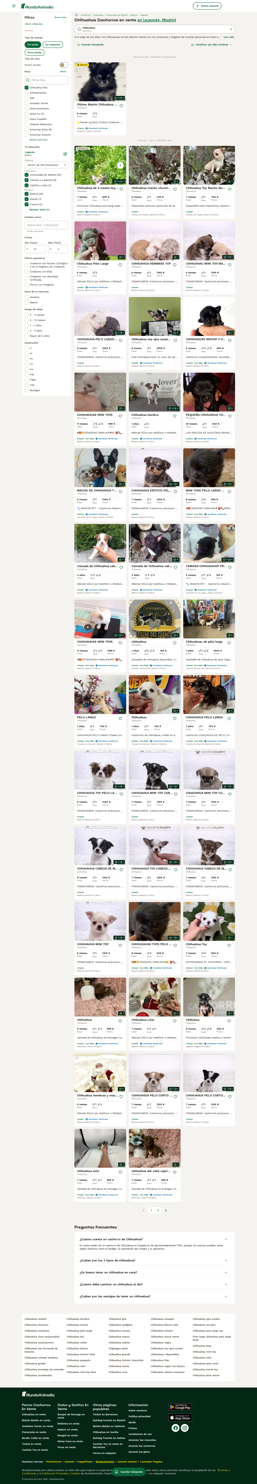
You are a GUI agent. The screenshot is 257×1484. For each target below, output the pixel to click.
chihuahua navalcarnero (39, 1342)
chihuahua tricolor (162, 1330)
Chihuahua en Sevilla (105, 1432)
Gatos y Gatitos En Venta (73, 1407)
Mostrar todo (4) (39, 209)
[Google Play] (180, 1407)
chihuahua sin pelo (204, 1324)
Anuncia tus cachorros (141, 1445)
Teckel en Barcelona (105, 1414)
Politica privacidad (139, 1416)
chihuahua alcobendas (38, 1375)
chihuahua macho (77, 1324)
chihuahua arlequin (162, 1319)
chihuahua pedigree (120, 1324)
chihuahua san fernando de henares (41, 1350)
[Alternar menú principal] (13, 6)
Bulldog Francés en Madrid (109, 1420)
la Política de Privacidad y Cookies (59, 1473)
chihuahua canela (119, 1330)
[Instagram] (185, 1428)
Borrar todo (60, 17)
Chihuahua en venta (34, 1414)
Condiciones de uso (140, 1434)
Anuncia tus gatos (139, 1451)
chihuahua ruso (76, 1366)
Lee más (229, 37)
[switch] (47, 65)
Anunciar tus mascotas (142, 1440)
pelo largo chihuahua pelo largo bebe (212, 1338)
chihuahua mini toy (204, 1351)
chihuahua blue (202, 1345)
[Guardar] (121, 106)
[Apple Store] (180, 1417)
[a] (58, 249)
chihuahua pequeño (78, 1360)
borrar (63, 71)
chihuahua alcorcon (36, 1324)
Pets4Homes (53, 1461)
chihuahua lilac (160, 1360)
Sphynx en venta (68, 1429)
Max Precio (54, 242)
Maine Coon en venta (70, 1441)
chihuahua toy (75, 1336)
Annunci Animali (127, 1461)
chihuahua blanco (77, 1348)
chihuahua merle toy (205, 1369)
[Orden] (211, 44)
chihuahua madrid (35, 1319)
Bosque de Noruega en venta (71, 1416)
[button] (100, 165)
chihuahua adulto (119, 1342)
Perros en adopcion (104, 1453)
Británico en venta (68, 1423)
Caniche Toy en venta (35, 1449)
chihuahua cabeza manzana (168, 1372)
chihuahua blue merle (206, 1375)
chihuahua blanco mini (164, 1324)
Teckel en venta (31, 1443)
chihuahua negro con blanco (168, 1366)
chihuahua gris (117, 1319)
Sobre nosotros (137, 1410)
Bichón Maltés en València (109, 1426)
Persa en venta (67, 1447)
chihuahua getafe (35, 1363)
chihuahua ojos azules (206, 1319)
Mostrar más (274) (38, 140)
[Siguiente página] (166, 1210)
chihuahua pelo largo (79, 1330)
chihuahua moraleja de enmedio (44, 1369)
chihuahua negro (161, 1342)
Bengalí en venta (68, 1435)
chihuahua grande (119, 1354)
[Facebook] (175, 1428)
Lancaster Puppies (151, 1461)
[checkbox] (27, 88)
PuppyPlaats (84, 1461)
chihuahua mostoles (37, 1330)
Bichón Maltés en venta (36, 1420)
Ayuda (132, 1422)
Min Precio (31, 242)
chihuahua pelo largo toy (208, 1330)
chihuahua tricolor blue (81, 1354)
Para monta (35, 52)
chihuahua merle (119, 1366)
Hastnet (69, 1461)
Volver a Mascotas (34, 24)
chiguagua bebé (118, 1348)
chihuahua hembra (78, 1319)
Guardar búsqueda (90, 44)
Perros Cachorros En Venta (36, 1407)
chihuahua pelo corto (205, 1363)
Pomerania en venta (34, 1432)
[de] (35, 249)
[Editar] (65, 154)
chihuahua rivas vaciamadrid (42, 1336)
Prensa (132, 1428)
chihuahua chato (77, 1342)
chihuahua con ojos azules (167, 1348)
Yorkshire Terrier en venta (37, 1426)
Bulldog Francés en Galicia (109, 1438)
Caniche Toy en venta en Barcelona (108, 1445)
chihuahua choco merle (165, 1336)
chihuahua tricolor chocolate (126, 1360)
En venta (33, 44)
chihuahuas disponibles (165, 1354)
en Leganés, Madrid (156, 20)
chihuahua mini (202, 1357)
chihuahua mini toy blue (81, 1372)
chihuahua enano (119, 1336)
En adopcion (52, 44)
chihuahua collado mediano (41, 1357)
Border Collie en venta (35, 1438)
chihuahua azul (118, 1372)
